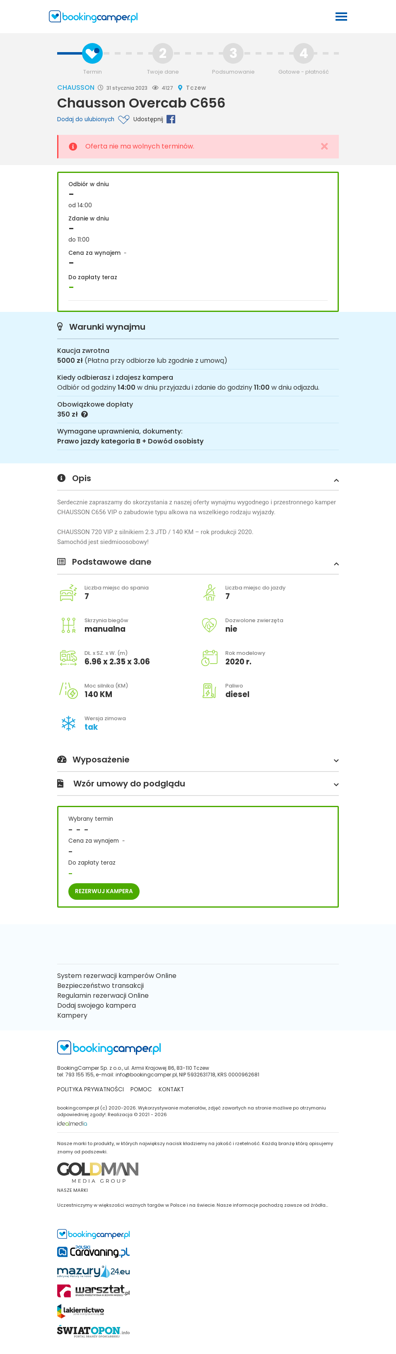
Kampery (72, 1015)
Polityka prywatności (90, 1089)
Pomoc (141, 1089)
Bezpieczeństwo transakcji (100, 985)
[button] (335, 480)
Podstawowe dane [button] (198, 562)
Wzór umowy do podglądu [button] (198, 784)
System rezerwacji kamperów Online (116, 975)
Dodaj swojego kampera (96, 1005)
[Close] (324, 146)
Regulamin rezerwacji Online (103, 995)
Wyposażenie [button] (198, 760)
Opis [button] (198, 478)
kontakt (171, 1089)
